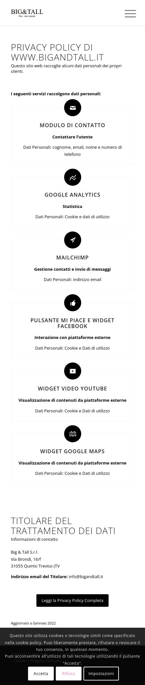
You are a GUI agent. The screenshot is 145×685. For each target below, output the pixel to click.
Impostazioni (101, 673)
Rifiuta (68, 673)
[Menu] (125, 13)
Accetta (41, 673)
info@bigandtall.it (86, 576)
